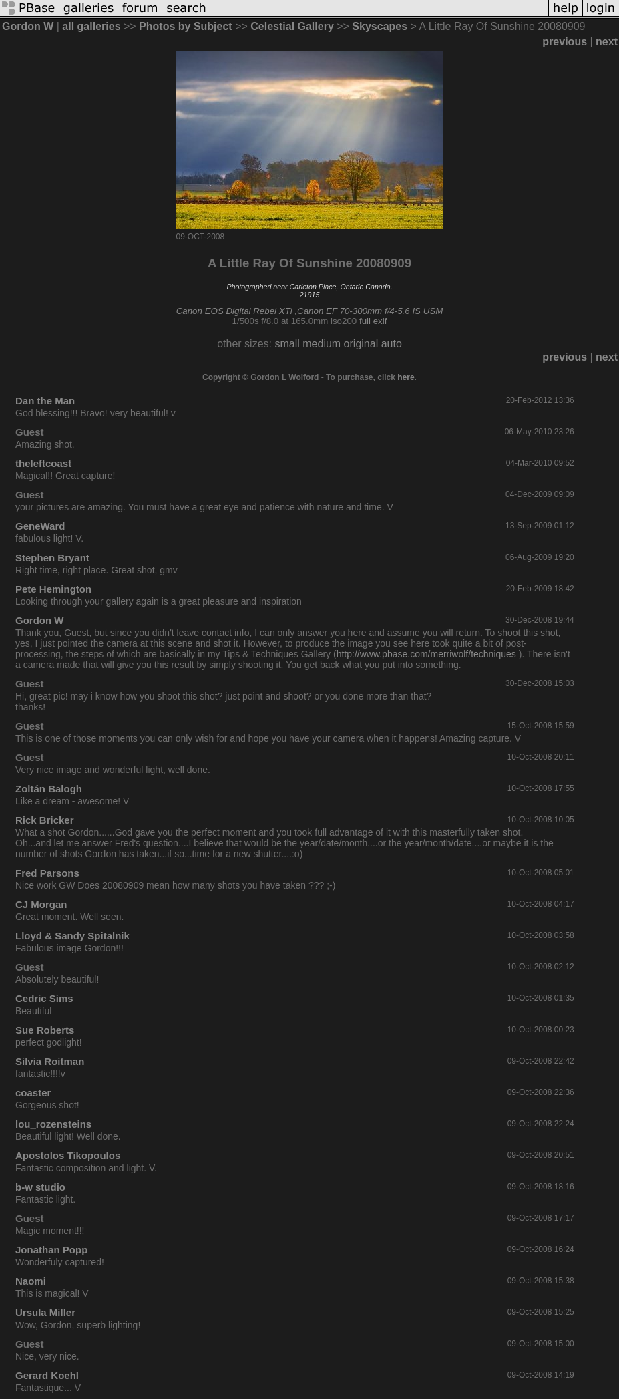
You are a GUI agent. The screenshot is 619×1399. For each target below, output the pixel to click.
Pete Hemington (53, 589)
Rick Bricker (44, 820)
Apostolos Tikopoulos (67, 1155)
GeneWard (40, 526)
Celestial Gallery (292, 26)
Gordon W (27, 26)
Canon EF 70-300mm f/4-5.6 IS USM (370, 311)
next (607, 41)
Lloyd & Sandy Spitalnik (72, 935)
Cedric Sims (44, 998)
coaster (33, 1092)
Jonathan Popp (51, 1249)
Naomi (30, 1281)
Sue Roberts (44, 1030)
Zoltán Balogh (48, 788)
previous (564, 41)
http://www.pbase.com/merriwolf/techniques (426, 654)
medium (321, 343)
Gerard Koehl (47, 1375)
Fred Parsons (47, 873)
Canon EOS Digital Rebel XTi (234, 311)
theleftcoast (43, 463)
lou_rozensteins (53, 1124)
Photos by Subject (185, 26)
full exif (373, 321)
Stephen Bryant (52, 557)
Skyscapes (379, 26)
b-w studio (40, 1187)
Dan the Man (45, 400)
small (286, 343)
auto (391, 343)
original (361, 343)
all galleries (91, 26)
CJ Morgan (41, 904)
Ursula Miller (45, 1312)
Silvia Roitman (49, 1061)
